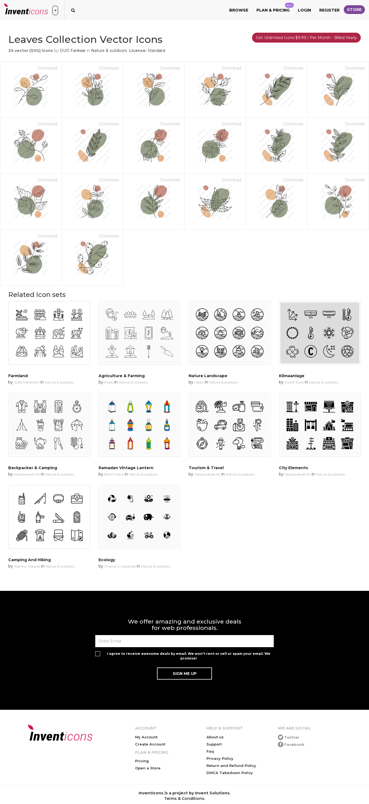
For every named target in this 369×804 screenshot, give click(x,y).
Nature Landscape (208, 375)
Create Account (150, 744)
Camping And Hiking (29, 559)
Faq (210, 751)
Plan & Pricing (275, 8)
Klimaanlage (291, 375)
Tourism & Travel (206, 467)
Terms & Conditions (184, 798)
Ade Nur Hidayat (27, 566)
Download (47, 68)
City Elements (293, 467)
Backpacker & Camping (32, 467)
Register (329, 10)
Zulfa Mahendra (26, 382)
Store (354, 9)
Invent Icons (294, 382)
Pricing (142, 761)
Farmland (18, 375)
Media (199, 382)
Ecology (107, 559)
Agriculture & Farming (122, 375)
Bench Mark (114, 474)
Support (214, 744)
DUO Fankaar (73, 50)
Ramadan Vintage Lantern (126, 467)
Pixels (108, 382)
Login (304, 10)
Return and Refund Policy (231, 765)
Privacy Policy (219, 758)
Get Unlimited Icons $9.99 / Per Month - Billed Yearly (306, 37)
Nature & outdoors (109, 50)
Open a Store (148, 768)
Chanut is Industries (120, 566)
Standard (156, 50)
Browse (238, 10)
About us (215, 737)
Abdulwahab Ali (27, 474)
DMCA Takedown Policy (229, 772)
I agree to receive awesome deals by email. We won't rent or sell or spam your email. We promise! (188, 656)
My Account (146, 737)
